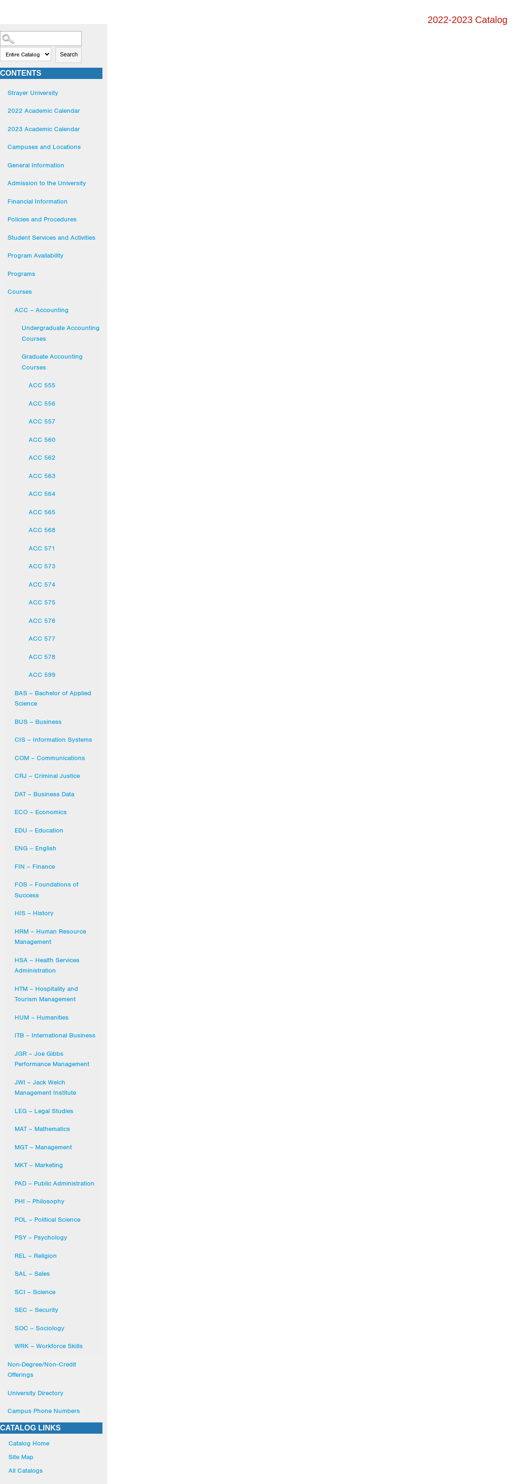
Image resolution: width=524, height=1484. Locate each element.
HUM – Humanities (42, 1017)
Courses (20, 291)
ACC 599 (42, 674)
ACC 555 (42, 385)
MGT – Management (43, 1147)
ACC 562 (42, 457)
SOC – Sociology (39, 1328)
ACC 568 (42, 529)
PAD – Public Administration (54, 1183)
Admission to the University (47, 183)
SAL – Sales (32, 1273)
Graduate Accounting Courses (52, 361)
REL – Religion (36, 1255)
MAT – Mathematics (42, 1128)
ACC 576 (42, 620)
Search (69, 54)
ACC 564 (42, 493)
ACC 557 (42, 421)
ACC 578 (42, 656)
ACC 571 (42, 548)
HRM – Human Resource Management (50, 936)
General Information (36, 165)
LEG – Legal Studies (44, 1110)
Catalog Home (28, 1443)
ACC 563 (42, 475)
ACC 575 (42, 602)
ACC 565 (42, 512)
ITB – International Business (55, 1035)
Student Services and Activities (51, 237)
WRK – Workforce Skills (49, 1346)
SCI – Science (35, 1291)
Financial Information (38, 201)
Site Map (20, 1456)
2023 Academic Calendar (44, 129)
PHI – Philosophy (39, 1201)
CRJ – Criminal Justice (47, 775)
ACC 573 (42, 566)
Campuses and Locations (44, 146)
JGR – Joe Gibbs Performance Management (52, 1059)
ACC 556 (42, 403)
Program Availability (35, 255)
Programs (21, 273)
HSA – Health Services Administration (47, 965)
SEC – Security (36, 1309)
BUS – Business (38, 721)
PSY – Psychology (41, 1237)
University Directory (35, 1393)
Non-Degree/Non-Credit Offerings (42, 1369)
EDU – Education (39, 830)
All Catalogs (25, 1470)
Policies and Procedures (42, 219)
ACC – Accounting (42, 309)
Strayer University (33, 92)
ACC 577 (42, 638)
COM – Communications (50, 757)
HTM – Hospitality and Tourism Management (46, 994)
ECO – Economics (41, 812)
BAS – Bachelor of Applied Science (53, 698)
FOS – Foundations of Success (46, 889)
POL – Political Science (47, 1219)
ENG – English (35, 848)
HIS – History (34, 913)
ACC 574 (42, 584)
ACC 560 (42, 439)
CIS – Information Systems (53, 739)
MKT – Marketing (39, 1165)
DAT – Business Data (44, 794)
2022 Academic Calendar (44, 110)
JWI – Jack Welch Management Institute (45, 1087)
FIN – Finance (35, 866)
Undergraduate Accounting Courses (61, 333)
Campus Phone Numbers (44, 1410)
